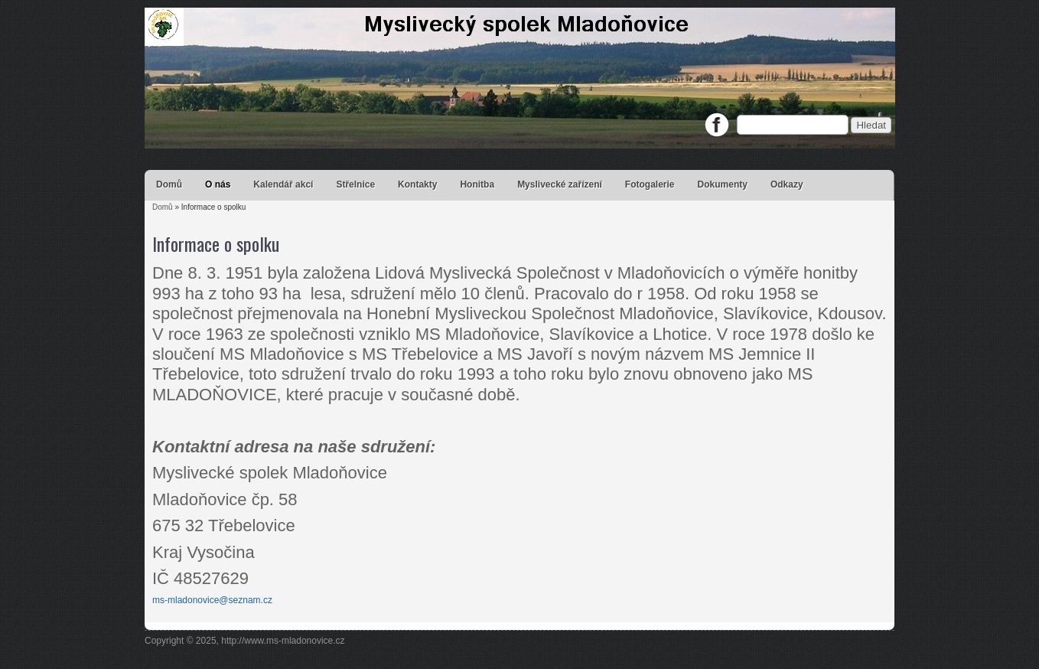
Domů (169, 184)
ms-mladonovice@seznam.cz (212, 600)
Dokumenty (722, 184)
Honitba (477, 184)
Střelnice (355, 184)
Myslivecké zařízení (559, 184)
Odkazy (786, 184)
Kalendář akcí (283, 184)
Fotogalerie (650, 184)
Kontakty (417, 184)
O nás (217, 184)
